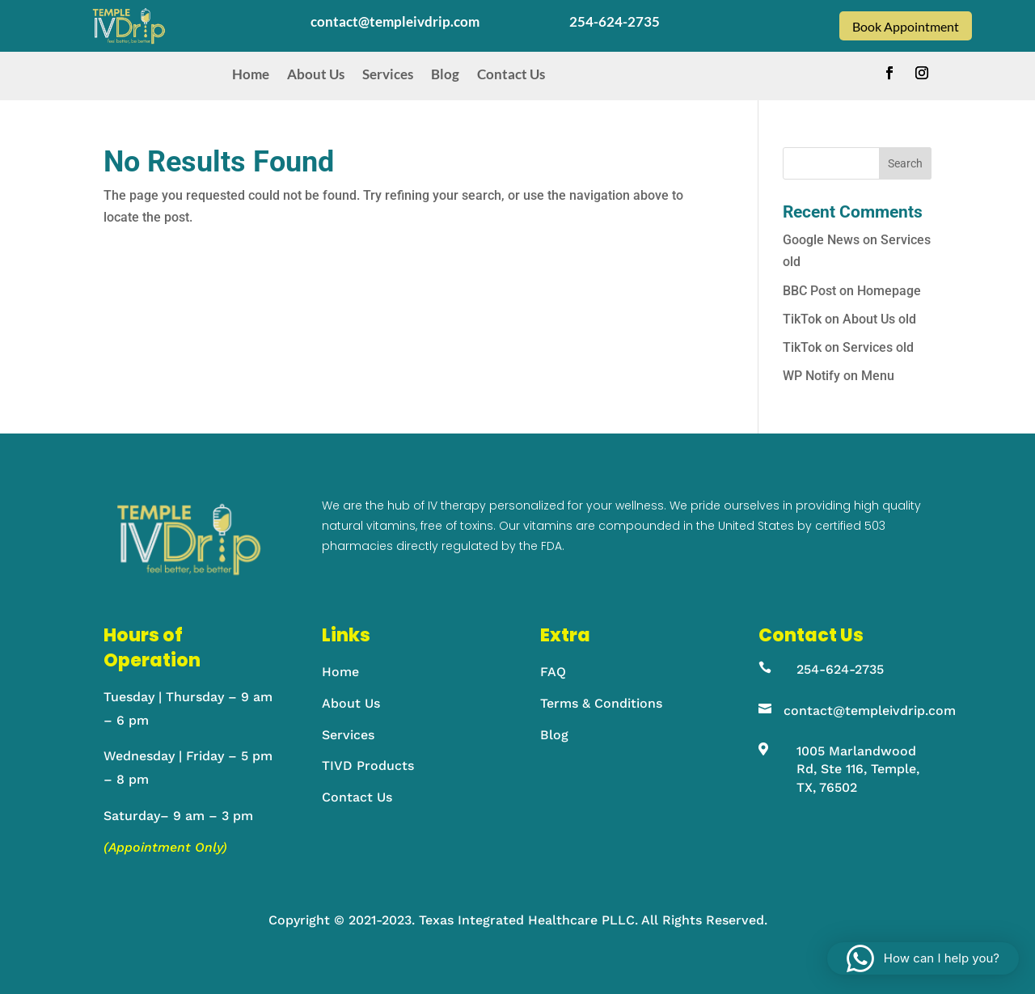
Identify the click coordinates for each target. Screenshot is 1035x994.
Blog (445, 74)
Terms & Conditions (601, 703)
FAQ (553, 671)
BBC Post (809, 290)
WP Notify (811, 375)
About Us (315, 74)
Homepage (889, 290)
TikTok (802, 319)
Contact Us (511, 74)
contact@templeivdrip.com (870, 710)
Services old (878, 347)
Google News (821, 239)
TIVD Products (368, 765)
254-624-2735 (840, 669)
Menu (877, 375)
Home (250, 74)
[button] (923, 958)
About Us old (879, 319)
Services (387, 74)
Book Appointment (905, 26)
